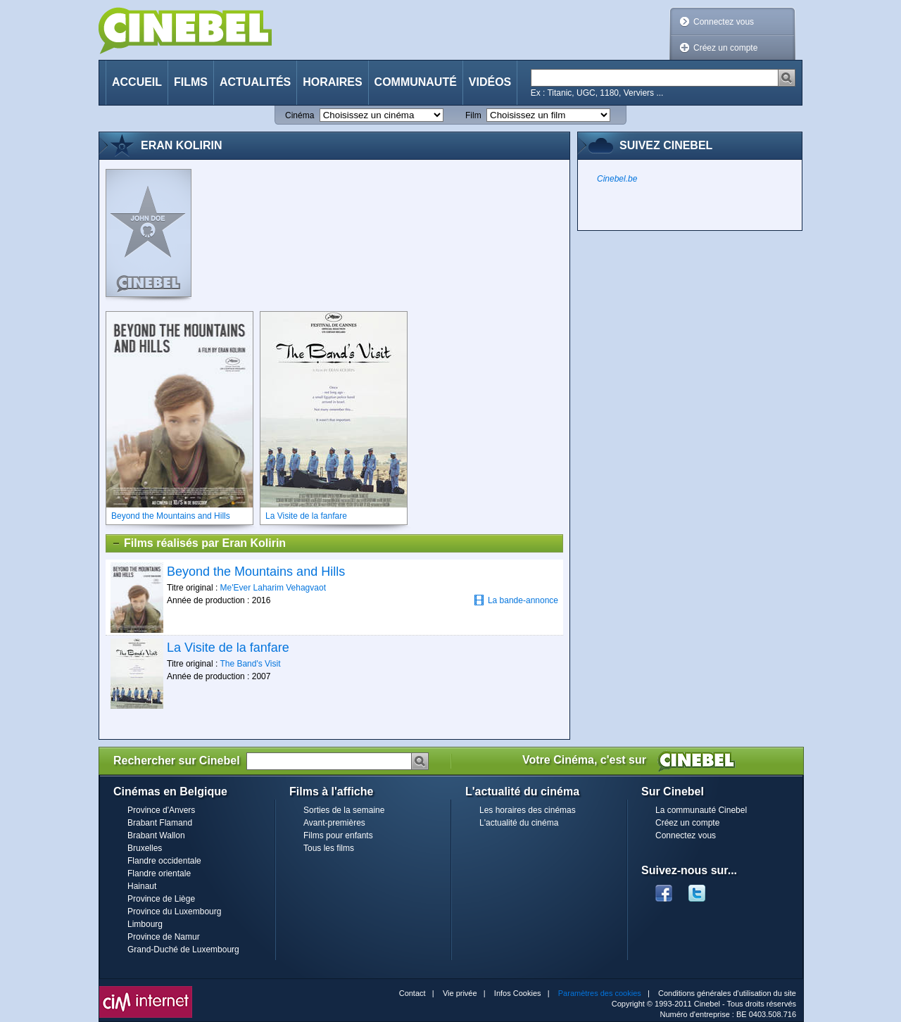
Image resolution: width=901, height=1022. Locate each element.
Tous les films (328, 848)
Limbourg (145, 924)
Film (473, 115)
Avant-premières (334, 823)
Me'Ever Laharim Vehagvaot (273, 588)
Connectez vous (723, 22)
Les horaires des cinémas (527, 810)
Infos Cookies (517, 993)
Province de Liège (161, 899)
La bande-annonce (516, 600)
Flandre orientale (159, 873)
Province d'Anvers (161, 810)
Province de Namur (163, 937)
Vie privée (460, 993)
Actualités (255, 82)
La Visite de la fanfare (228, 648)
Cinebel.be (617, 179)
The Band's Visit (250, 664)
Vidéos (490, 82)
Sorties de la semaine (343, 810)
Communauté (415, 82)
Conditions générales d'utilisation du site (727, 993)
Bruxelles (144, 848)
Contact (412, 993)
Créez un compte (725, 48)
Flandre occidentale (164, 861)
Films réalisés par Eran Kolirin (198, 543)
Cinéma (299, 115)
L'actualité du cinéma (518, 823)
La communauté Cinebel (701, 810)
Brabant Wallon (156, 835)
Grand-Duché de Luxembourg (183, 949)
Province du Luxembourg (174, 911)
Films (191, 82)
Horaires (332, 82)
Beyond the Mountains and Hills (256, 571)
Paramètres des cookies (599, 993)
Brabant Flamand (159, 823)
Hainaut (141, 886)
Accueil (137, 82)
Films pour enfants (338, 835)
